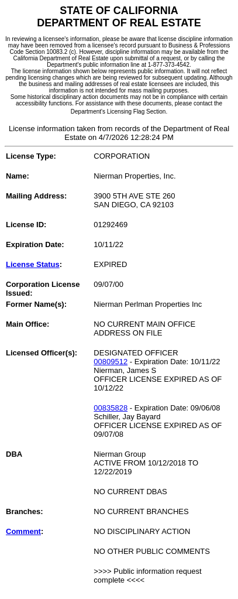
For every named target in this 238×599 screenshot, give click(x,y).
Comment (23, 531)
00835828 (110, 407)
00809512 (110, 361)
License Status (33, 264)
